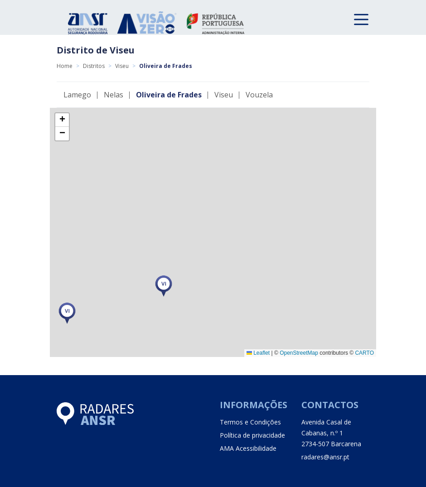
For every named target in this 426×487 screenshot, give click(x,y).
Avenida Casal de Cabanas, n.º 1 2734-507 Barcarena (331, 433)
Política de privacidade (252, 435)
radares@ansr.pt (325, 457)
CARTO (364, 353)
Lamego (77, 95)
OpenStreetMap (299, 353)
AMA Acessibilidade (248, 448)
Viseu (122, 66)
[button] (67, 313)
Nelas (113, 95)
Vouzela (259, 95)
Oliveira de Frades (169, 95)
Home (65, 66)
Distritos (94, 66)
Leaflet (258, 353)
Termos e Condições (250, 422)
